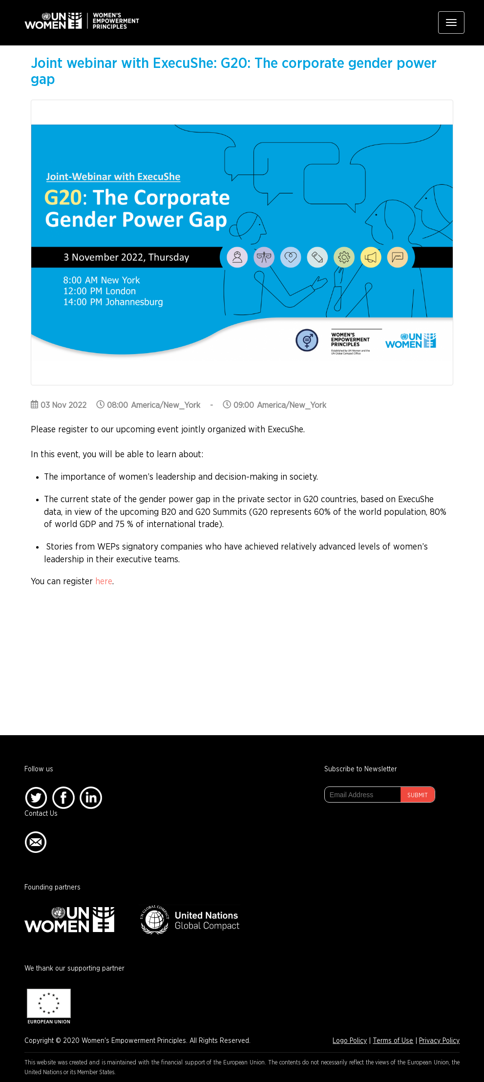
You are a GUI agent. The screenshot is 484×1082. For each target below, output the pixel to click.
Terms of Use (393, 1041)
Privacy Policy (439, 1041)
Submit (417, 795)
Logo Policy (350, 1041)
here (103, 581)
